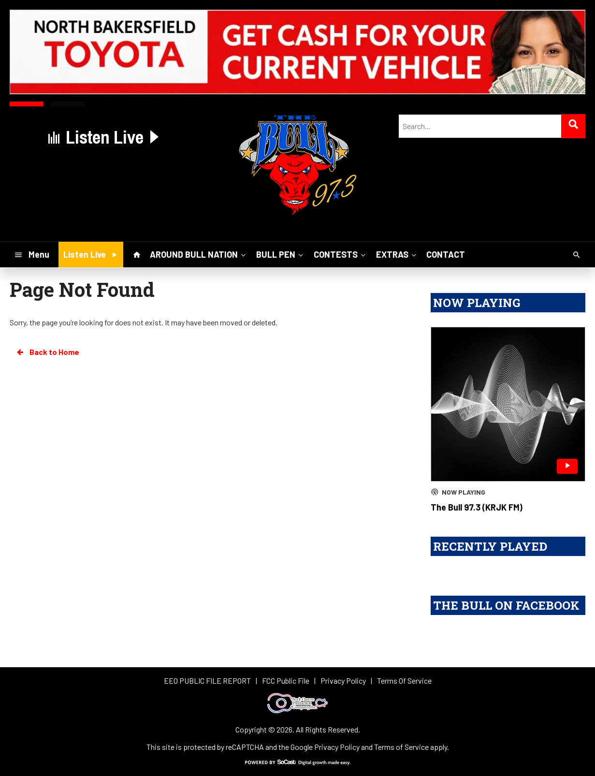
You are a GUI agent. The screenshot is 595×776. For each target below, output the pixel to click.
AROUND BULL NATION (198, 254)
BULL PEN (280, 254)
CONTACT (445, 254)
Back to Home (47, 352)
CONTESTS (340, 254)
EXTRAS (397, 254)
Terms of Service (401, 746)
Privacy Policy (337, 746)
